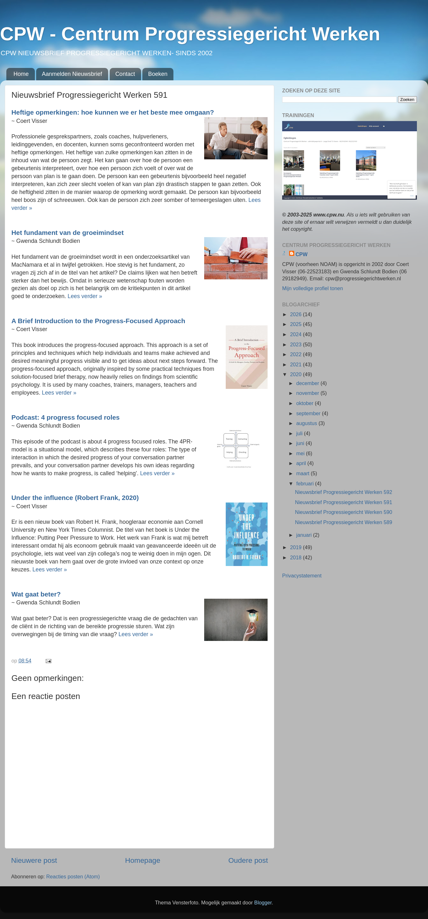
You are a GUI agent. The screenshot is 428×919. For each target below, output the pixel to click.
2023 (296, 344)
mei (301, 453)
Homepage (142, 860)
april (301, 463)
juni (301, 443)
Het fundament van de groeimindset (67, 232)
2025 (296, 324)
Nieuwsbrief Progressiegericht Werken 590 (343, 512)
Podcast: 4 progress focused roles (65, 417)
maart (303, 473)
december (308, 383)
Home (21, 74)
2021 (296, 364)
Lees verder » (85, 296)
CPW (301, 254)
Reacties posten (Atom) (73, 876)
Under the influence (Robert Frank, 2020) (75, 497)
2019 (296, 547)
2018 (296, 557)
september (309, 413)
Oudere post (248, 860)
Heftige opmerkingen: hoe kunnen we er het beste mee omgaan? (112, 112)
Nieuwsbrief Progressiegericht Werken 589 (343, 522)
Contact (125, 74)
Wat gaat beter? (36, 594)
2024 (296, 334)
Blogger (263, 902)
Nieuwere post (34, 860)
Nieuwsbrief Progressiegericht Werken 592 (343, 492)
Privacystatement (301, 575)
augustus (307, 423)
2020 (296, 374)
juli (300, 433)
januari (304, 535)
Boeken (157, 74)
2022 (296, 354)
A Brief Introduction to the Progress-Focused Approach (98, 320)
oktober (305, 403)
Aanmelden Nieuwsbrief (72, 74)
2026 (296, 314)
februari (305, 483)
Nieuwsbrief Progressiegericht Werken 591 (343, 502)
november (308, 393)
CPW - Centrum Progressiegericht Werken (190, 33)
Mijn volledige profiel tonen (312, 288)
